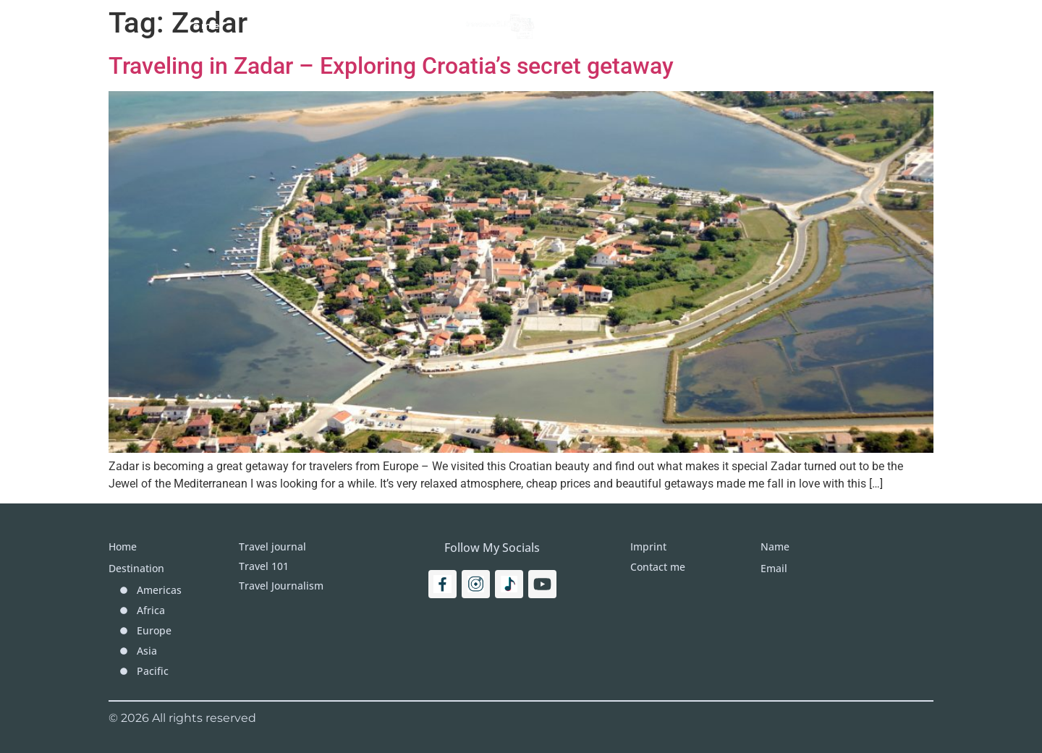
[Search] (872, 25)
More (693, 25)
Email (774, 568)
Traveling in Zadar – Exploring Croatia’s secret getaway (391, 66)
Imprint (761, 25)
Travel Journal (388, 25)
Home (202, 25)
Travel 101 (280, 25)
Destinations (607, 25)
